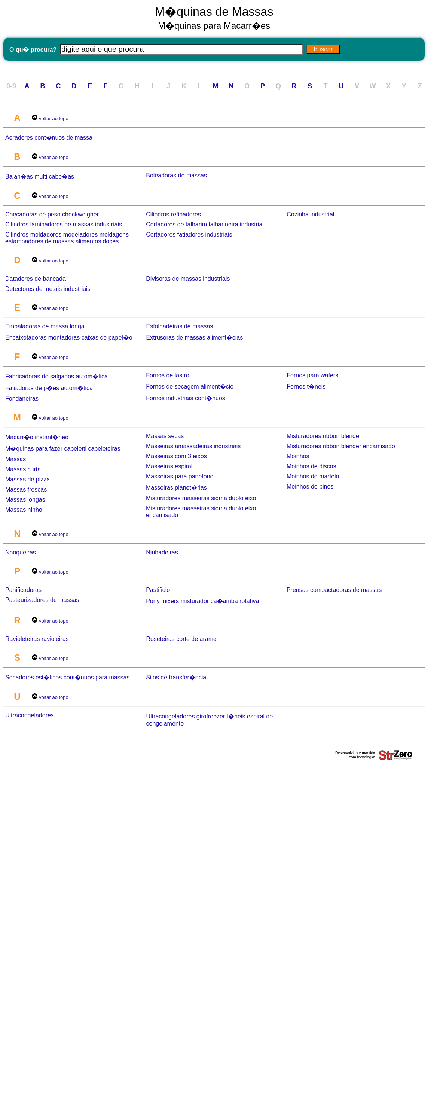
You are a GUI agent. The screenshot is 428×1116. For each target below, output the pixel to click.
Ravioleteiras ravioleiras (37, 639)
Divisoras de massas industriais (188, 279)
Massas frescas (26, 489)
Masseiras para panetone (180, 476)
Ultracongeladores (29, 715)
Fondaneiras (22, 398)
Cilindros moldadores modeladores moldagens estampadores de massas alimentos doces (67, 237)
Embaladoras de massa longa (45, 326)
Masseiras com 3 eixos (176, 456)
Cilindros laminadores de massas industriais (63, 224)
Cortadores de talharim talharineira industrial (205, 224)
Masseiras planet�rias (176, 487)
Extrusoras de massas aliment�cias (194, 337)
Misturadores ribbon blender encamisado (341, 446)
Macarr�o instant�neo (36, 437)
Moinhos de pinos (310, 486)
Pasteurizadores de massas (42, 600)
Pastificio (158, 590)
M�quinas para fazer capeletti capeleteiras (62, 449)
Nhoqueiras (20, 552)
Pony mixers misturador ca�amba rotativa (202, 601)
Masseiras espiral (169, 466)
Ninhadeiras (162, 552)
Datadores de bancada (35, 279)
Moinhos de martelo (313, 476)
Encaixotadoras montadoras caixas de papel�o (68, 337)
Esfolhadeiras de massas (179, 326)
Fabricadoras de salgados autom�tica (56, 376)
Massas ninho (23, 510)
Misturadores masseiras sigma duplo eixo (201, 498)
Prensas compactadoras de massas (334, 590)
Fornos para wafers (312, 375)
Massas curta (23, 469)
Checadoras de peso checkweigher (52, 214)
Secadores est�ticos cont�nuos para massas (67, 677)
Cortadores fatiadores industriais (189, 234)
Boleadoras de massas (176, 175)
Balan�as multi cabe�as (39, 176)
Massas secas (165, 436)
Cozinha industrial (310, 214)
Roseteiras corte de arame (181, 639)
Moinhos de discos (311, 466)
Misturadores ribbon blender (324, 436)
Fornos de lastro (167, 375)
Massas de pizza (27, 479)
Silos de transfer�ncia (176, 677)
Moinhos (298, 456)
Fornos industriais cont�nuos (185, 398)
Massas (15, 459)
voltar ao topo (53, 118)
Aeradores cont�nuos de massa (48, 137)
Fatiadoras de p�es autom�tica (49, 388)
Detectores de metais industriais (48, 289)
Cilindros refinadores (173, 214)
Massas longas (25, 499)
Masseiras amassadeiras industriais (193, 446)
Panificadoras (23, 590)
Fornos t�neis (306, 386)
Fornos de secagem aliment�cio (189, 386)
